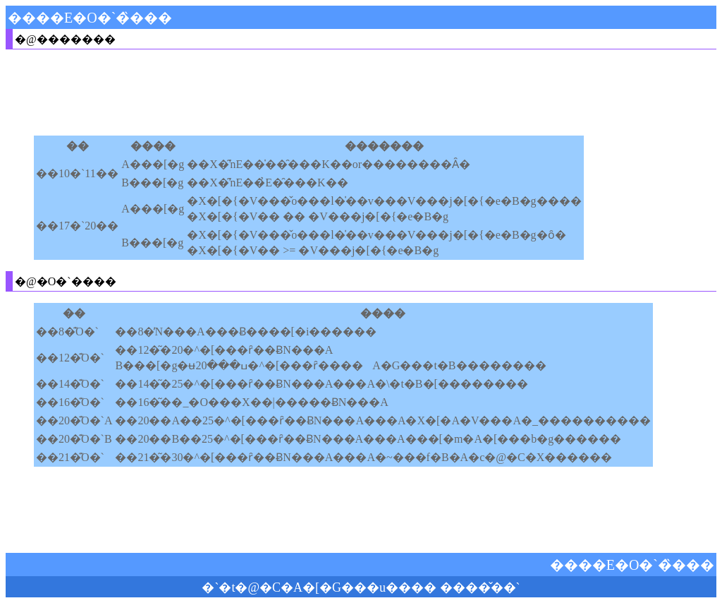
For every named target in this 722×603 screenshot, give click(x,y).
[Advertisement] (290, 92)
